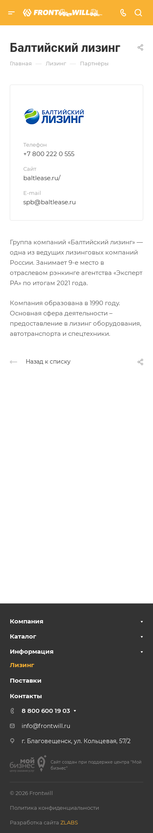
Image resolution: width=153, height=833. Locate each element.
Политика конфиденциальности (54, 807)
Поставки (26, 680)
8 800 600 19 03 (46, 711)
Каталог (23, 636)
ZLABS (69, 822)
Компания (26, 621)
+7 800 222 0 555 (48, 154)
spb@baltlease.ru (49, 202)
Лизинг (22, 665)
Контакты (26, 696)
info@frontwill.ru (46, 726)
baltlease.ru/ (41, 178)
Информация (31, 651)
